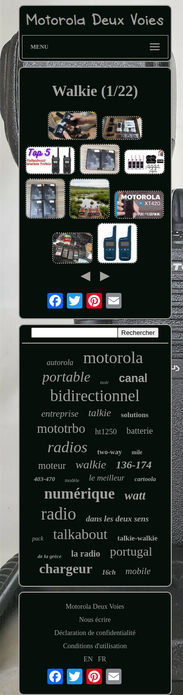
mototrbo (61, 428)
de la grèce (49, 556)
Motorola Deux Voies (94, 606)
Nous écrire (95, 619)
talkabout (80, 534)
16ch (109, 572)
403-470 (44, 479)
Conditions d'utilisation (94, 646)
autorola (60, 362)
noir (104, 382)
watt (134, 495)
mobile (138, 571)
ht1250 (106, 431)
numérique (79, 493)
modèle (72, 480)
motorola (113, 357)
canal (133, 378)
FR (102, 659)
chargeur (65, 568)
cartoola (145, 479)
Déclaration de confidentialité (94, 633)
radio (58, 513)
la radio (86, 554)
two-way (109, 452)
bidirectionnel (95, 396)
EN (88, 659)
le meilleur (106, 478)
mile (137, 452)
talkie (99, 413)
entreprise (60, 413)
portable (66, 377)
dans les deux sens (117, 518)
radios (67, 447)
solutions (135, 415)
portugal (131, 551)
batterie (139, 431)
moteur (52, 465)
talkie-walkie (137, 538)
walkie (91, 464)
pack (37, 538)
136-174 (133, 465)
